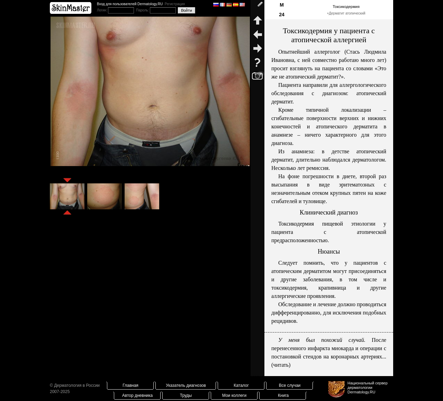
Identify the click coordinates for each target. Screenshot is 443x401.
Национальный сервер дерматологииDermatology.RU (367, 387)
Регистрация (175, 4)
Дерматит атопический (347, 13)
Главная (130, 385)
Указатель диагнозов (186, 385)
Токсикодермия (346, 6)
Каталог (241, 385)
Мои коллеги (234, 395)
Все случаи (290, 385)
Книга (283, 395)
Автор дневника (137, 395)
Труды (186, 395)
